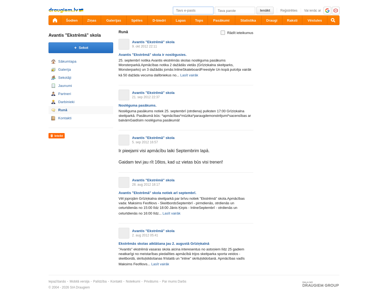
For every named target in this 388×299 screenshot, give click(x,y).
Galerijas (113, 20)
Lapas (181, 20)
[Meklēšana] (333, 20)
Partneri (64, 94)
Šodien (72, 20)
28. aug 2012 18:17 (146, 184)
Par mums (169, 281)
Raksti (292, 20)
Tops (199, 20)
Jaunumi (65, 86)
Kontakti (64, 118)
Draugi (271, 20)
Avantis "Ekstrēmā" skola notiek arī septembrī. (157, 193)
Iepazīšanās (57, 281)
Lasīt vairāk (189, 75)
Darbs (182, 281)
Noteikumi (133, 281)
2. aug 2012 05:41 (145, 235)
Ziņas (91, 20)
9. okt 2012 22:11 (144, 46)
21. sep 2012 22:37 (146, 97)
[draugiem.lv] (54, 20)
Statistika (248, 20)
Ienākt (265, 10)
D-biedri (159, 20)
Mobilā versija (79, 281)
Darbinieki (66, 102)
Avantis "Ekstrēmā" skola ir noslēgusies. (152, 55)
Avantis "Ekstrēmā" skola (74, 35)
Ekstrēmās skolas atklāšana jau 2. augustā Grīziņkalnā (164, 244)
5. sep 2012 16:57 (145, 142)
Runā (62, 110)
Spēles (137, 20)
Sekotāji (64, 78)
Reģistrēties (288, 10)
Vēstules (314, 20)
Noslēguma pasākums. (138, 105)
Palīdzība (100, 281)
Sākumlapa (67, 61)
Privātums (151, 281)
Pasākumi (221, 20)
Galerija (64, 69)
